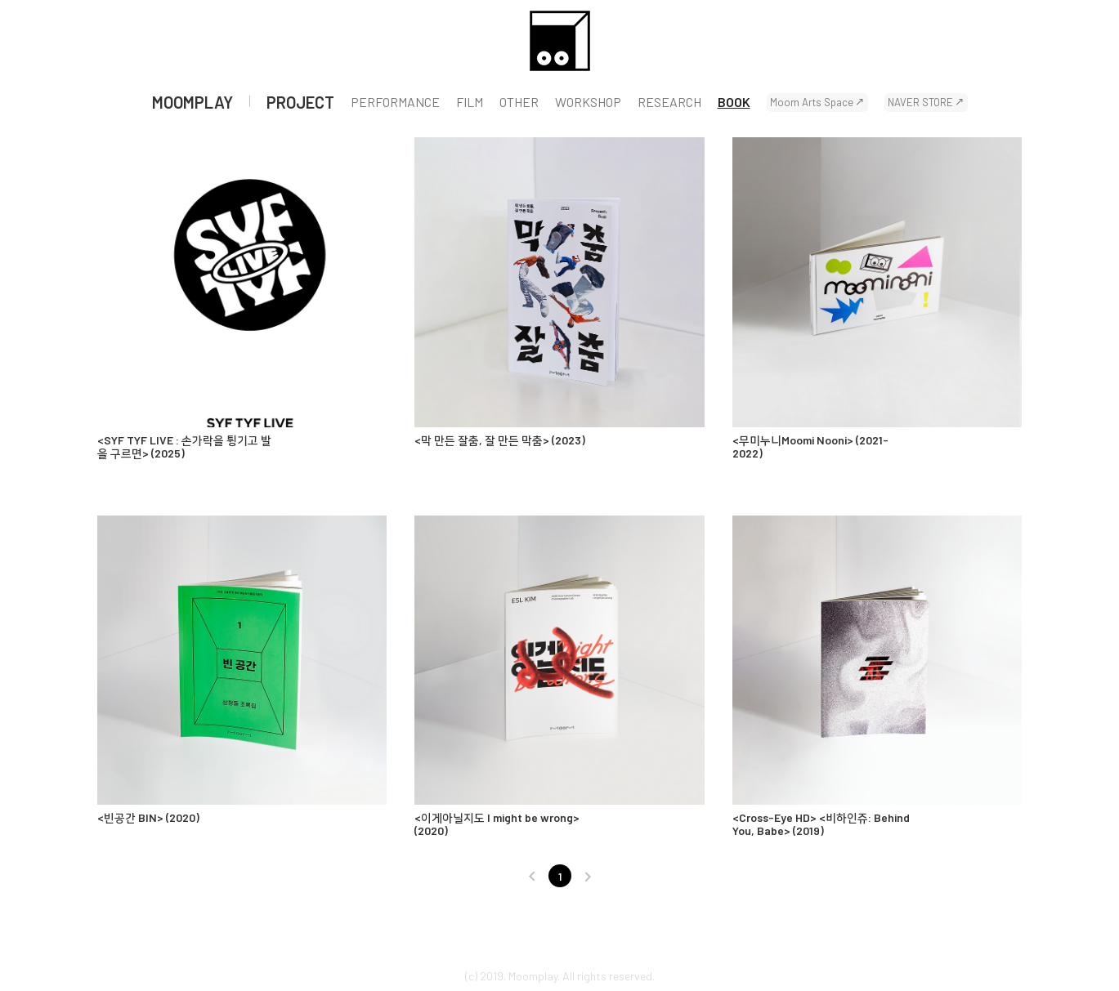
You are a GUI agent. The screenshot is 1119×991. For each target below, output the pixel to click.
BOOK (734, 102)
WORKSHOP (588, 102)
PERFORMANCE (395, 102)
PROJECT (300, 102)
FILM (469, 102)
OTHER (519, 102)
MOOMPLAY (192, 102)
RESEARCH (669, 102)
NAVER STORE (920, 102)
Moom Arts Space (811, 102)
